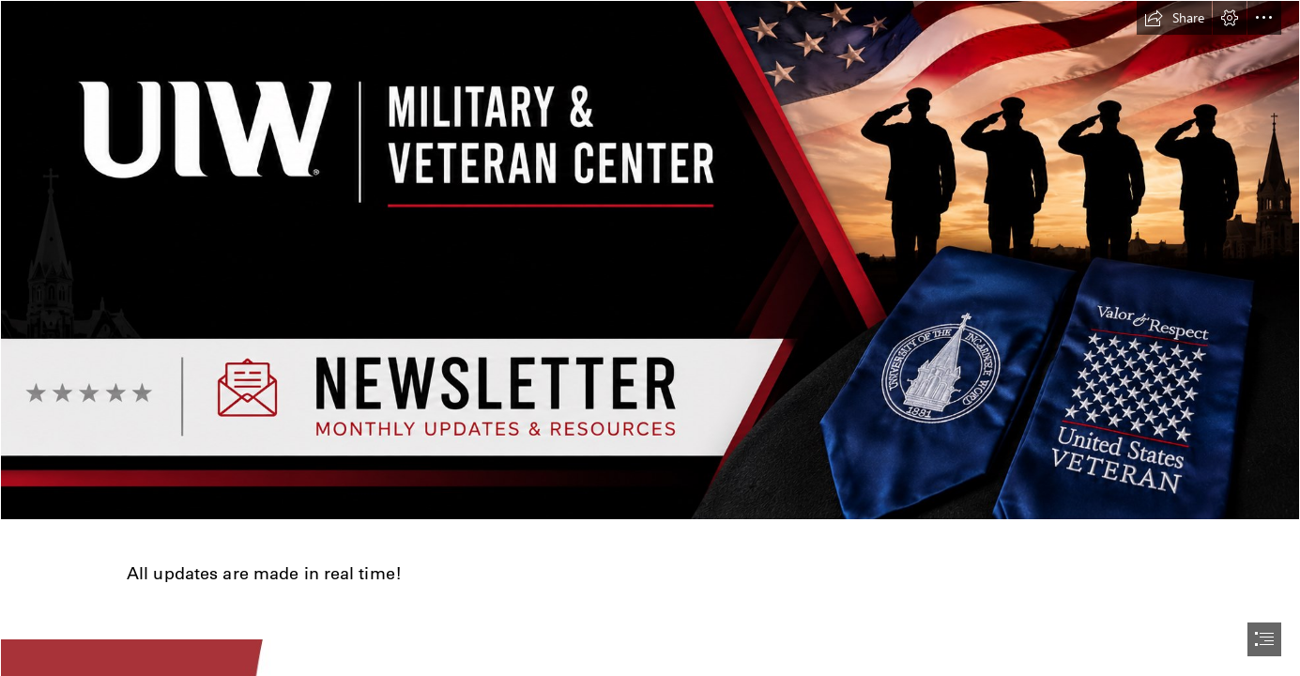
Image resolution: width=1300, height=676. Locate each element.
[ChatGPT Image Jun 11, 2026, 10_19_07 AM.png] (650, 260)
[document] (650, 338)
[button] (1174, 18)
